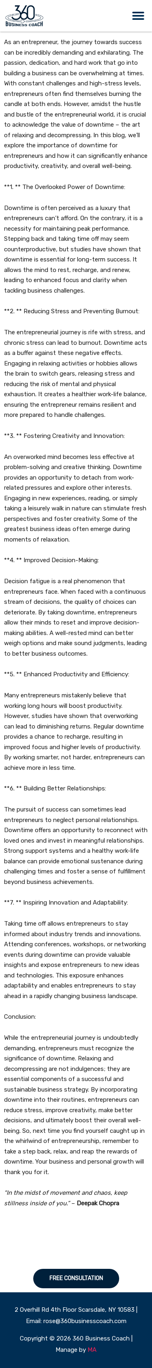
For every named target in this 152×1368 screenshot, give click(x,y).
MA (92, 1349)
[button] (138, 15)
